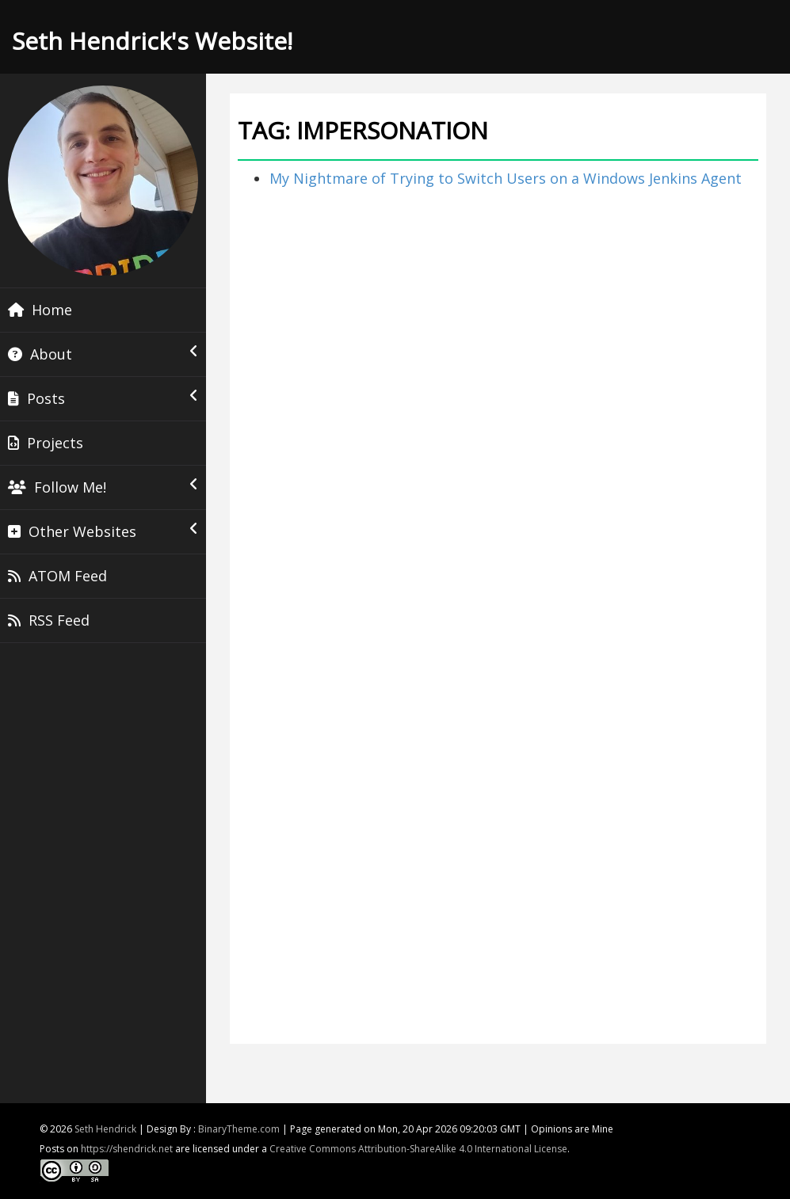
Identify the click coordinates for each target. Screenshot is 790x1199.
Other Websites (103, 531)
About (103, 354)
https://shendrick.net (127, 1148)
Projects (45, 442)
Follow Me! (103, 487)
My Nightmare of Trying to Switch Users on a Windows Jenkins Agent (505, 178)
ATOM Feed (57, 575)
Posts (103, 398)
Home (40, 309)
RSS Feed (49, 620)
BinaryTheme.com (239, 1129)
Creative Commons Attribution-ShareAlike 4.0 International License (418, 1148)
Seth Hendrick (105, 1129)
